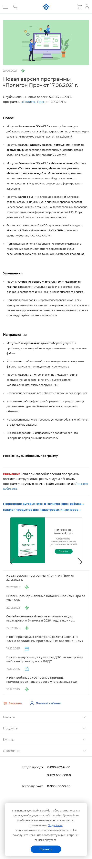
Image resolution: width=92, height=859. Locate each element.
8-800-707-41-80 (58, 767)
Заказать (12, 703)
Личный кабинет (45, 703)
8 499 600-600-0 (59, 775)
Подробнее (55, 825)
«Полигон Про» (33, 102)
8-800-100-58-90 (58, 786)
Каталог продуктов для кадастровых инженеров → (42, 510)
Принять (45, 849)
